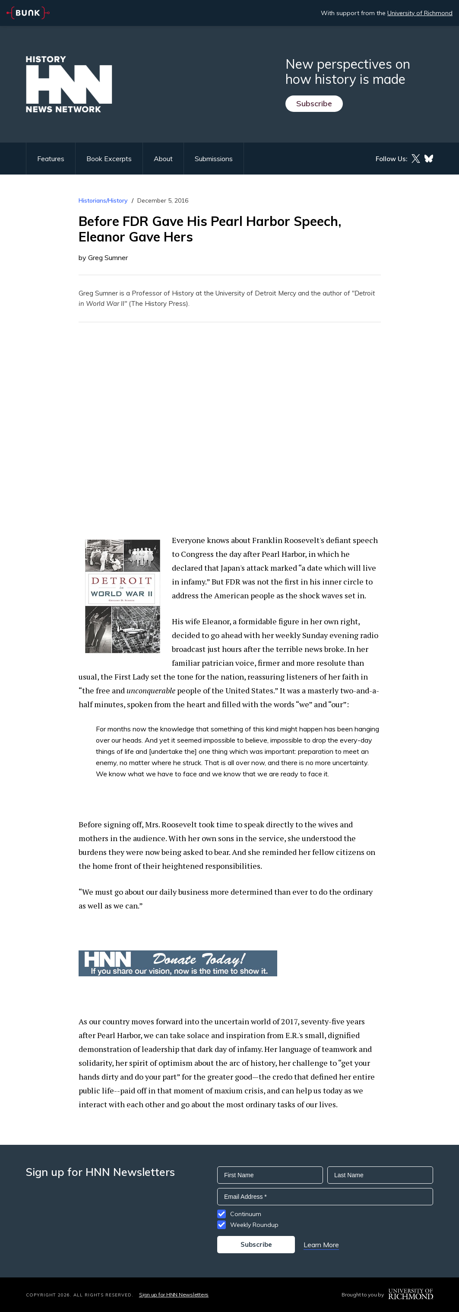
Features (50, 158)
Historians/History (103, 200)
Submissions (214, 158)
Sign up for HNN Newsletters (174, 1294)
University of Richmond (420, 13)
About (163, 158)
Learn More (321, 1244)
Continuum (245, 1214)
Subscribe (314, 103)
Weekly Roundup (254, 1225)
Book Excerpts (109, 158)
